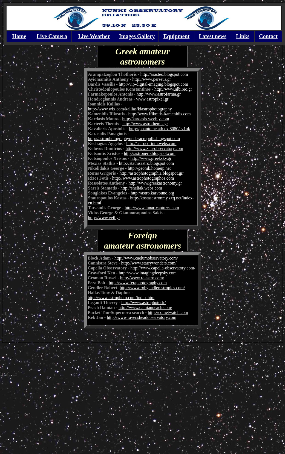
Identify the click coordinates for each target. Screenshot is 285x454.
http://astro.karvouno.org (152, 193)
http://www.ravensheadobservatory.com (141, 317)
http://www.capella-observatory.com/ (162, 268)
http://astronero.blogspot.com (149, 153)
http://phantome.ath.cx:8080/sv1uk (159, 128)
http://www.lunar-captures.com (152, 207)
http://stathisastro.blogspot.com (146, 163)
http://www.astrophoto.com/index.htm (121, 297)
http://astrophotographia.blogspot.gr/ (151, 173)
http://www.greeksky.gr (150, 158)
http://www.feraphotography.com (138, 282)
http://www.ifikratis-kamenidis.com (159, 114)
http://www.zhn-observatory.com (154, 148)
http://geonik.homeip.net (149, 168)
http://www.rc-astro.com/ (142, 277)
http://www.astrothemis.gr (145, 123)
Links (242, 36)
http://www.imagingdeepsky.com (148, 273)
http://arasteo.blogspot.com (164, 74)
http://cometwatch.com (168, 312)
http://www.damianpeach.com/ (145, 307)
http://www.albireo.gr (173, 89)
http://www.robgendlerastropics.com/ (152, 287)
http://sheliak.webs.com (141, 188)
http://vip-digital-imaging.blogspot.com (153, 84)
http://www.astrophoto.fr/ (143, 302)
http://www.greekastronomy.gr (155, 183)
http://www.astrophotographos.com (143, 178)
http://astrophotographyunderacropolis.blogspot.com (134, 138)
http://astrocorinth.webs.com (151, 143)
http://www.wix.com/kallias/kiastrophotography (130, 109)
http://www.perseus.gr (151, 79)
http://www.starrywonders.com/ (149, 263)
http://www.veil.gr (104, 217)
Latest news (212, 36)
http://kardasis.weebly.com (145, 118)
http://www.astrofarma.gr (159, 94)
